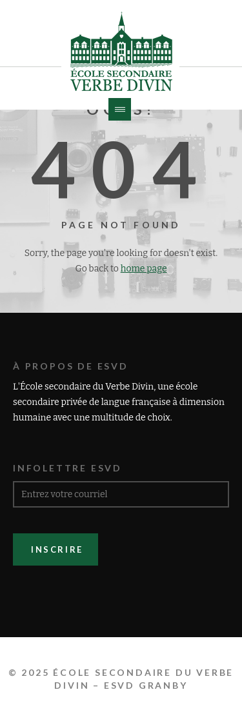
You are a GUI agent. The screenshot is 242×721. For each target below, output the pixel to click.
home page (144, 268)
